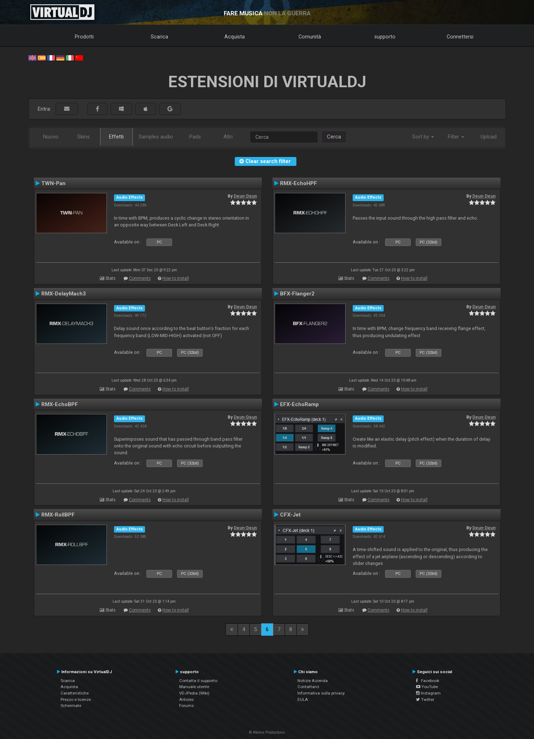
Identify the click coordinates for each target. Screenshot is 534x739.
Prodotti (84, 37)
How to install (175, 278)
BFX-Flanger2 (297, 293)
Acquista (234, 37)
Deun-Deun (245, 196)
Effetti (116, 136)
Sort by (423, 136)
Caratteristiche (75, 693)
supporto (384, 37)
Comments (140, 278)
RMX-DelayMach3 (63, 293)
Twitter (425, 699)
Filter (456, 136)
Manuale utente (194, 686)
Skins (83, 136)
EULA (302, 699)
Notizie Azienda (312, 680)
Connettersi (460, 37)
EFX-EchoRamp (299, 404)
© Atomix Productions (267, 732)
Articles (186, 699)
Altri (228, 136)
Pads (195, 136)
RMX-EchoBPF (59, 404)
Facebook (427, 680)
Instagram (428, 693)
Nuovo (50, 136)
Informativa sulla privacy (321, 693)
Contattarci (308, 686)
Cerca (334, 136)
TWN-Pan (53, 183)
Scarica (159, 37)
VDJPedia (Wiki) (194, 693)
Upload (489, 136)
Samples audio (156, 136)
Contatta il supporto (198, 680)
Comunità (310, 37)
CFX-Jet (290, 515)
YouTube (427, 686)
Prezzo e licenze (76, 699)
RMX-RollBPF (58, 515)
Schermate (71, 705)
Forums (186, 705)
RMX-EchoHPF (298, 183)
